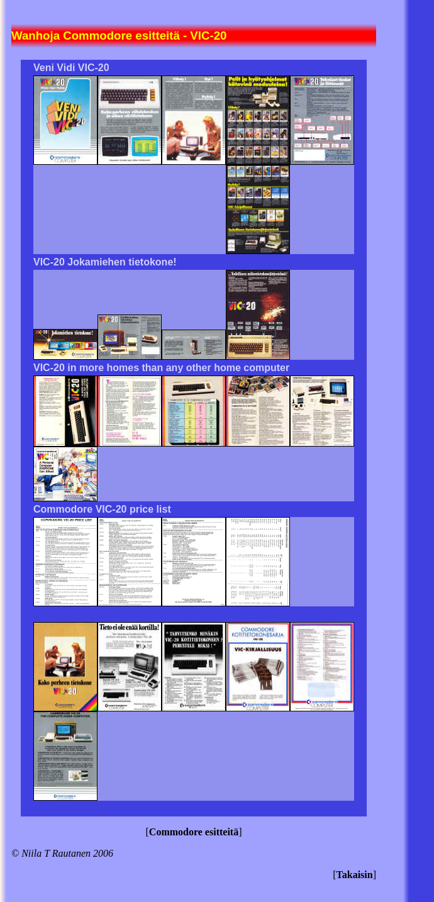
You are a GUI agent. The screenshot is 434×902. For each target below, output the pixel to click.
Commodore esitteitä (193, 832)
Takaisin (355, 874)
